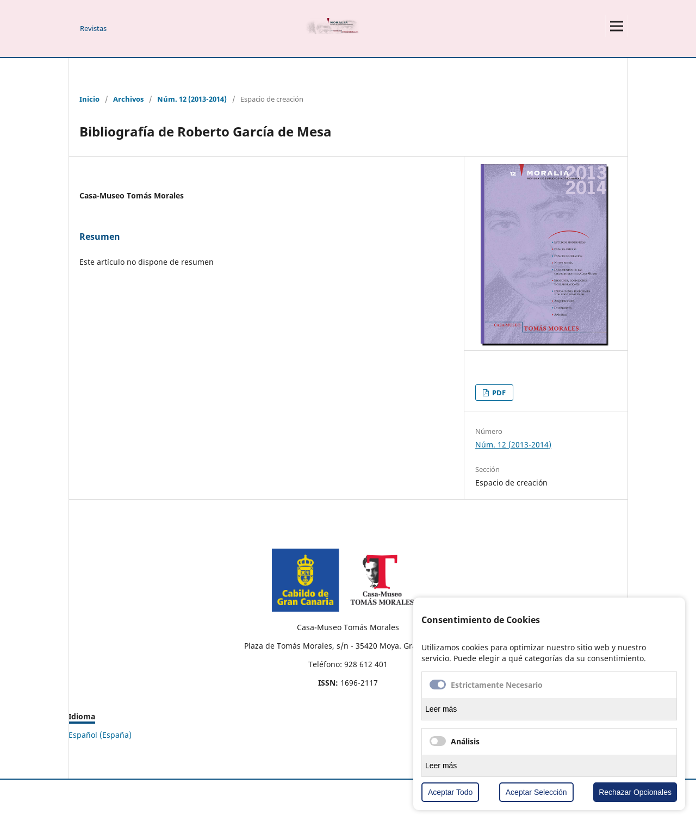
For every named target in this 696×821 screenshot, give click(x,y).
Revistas (93, 28)
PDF (498, 392)
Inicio (89, 99)
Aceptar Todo (450, 792)
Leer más (441, 709)
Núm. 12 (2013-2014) (192, 99)
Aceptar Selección (536, 792)
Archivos (128, 99)
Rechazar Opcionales (635, 792)
